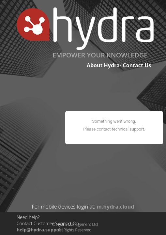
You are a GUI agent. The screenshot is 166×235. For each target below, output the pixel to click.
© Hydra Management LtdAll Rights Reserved (75, 227)
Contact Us (137, 65)
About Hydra (103, 65)
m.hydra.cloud (115, 206)
